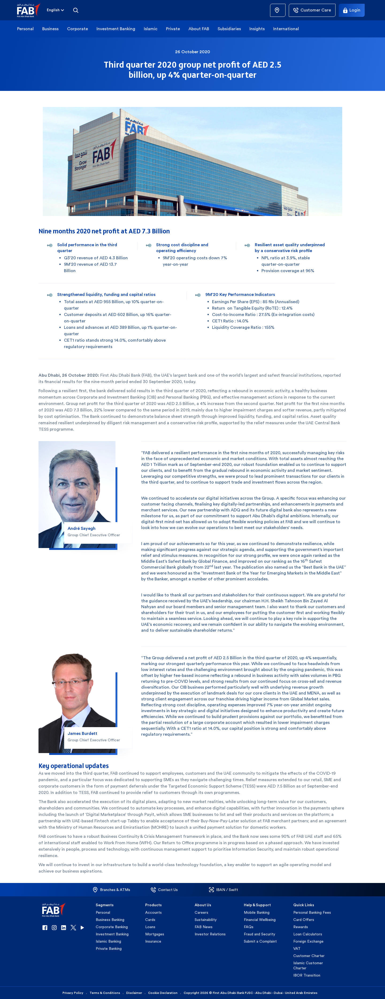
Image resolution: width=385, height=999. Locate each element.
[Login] (352, 10)
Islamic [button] (150, 28)
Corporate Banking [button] (112, 927)
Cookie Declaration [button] (163, 992)
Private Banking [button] (109, 948)
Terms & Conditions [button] (105, 992)
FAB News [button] (204, 927)
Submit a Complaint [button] (260, 941)
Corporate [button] (77, 28)
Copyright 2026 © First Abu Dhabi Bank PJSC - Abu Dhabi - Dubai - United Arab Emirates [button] (250, 992)
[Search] (75, 10)
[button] (32, 10)
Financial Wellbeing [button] (260, 919)
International (286, 28)
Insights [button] (257, 28)
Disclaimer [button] (134, 992)
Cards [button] (150, 919)
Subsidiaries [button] (229, 28)
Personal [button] (25, 28)
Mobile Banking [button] (257, 912)
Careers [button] (201, 912)
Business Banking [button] (110, 919)
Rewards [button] (300, 927)
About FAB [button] (198, 28)
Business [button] (50, 28)
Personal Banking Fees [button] (312, 912)
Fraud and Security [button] (259, 934)
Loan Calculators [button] (307, 934)
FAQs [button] (248, 927)
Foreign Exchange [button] (308, 941)
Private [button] (173, 28)
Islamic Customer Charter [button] (308, 965)
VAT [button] (297, 948)
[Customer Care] (312, 10)
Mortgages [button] (154, 934)
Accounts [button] (153, 912)
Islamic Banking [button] (108, 941)
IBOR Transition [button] (306, 975)
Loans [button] (150, 927)
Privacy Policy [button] (73, 992)
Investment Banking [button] (116, 28)
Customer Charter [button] (309, 956)
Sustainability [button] (206, 919)
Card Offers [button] (303, 919)
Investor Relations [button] (210, 934)
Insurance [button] (153, 941)
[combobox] (53, 10)
